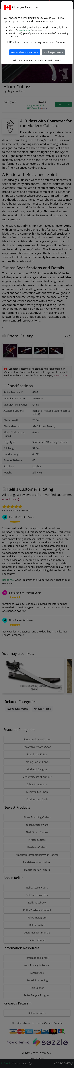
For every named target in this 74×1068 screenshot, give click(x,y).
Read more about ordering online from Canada (37, 42)
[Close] (68, 7)
